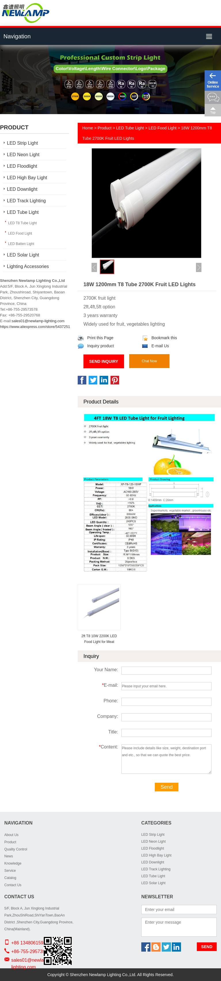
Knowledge (12, 863)
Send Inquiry (103, 361)
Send (167, 787)
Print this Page (95, 337)
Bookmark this (159, 337)
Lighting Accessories (28, 266)
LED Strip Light (22, 143)
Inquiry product (96, 346)
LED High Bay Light (27, 177)
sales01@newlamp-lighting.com (38, 321)
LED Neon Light (23, 154)
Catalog (10, 878)
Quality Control (15, 849)
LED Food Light (20, 233)
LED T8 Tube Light (22, 223)
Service (10, 871)
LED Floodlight (22, 166)
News (8, 856)
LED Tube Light (23, 212)
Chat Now (149, 361)
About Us (11, 835)
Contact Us (12, 885)
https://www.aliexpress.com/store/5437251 (35, 327)
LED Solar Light (23, 254)
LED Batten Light (21, 244)
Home (87, 128)
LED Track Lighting (26, 200)
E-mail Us (155, 346)
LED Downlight (22, 189)
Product (104, 128)
